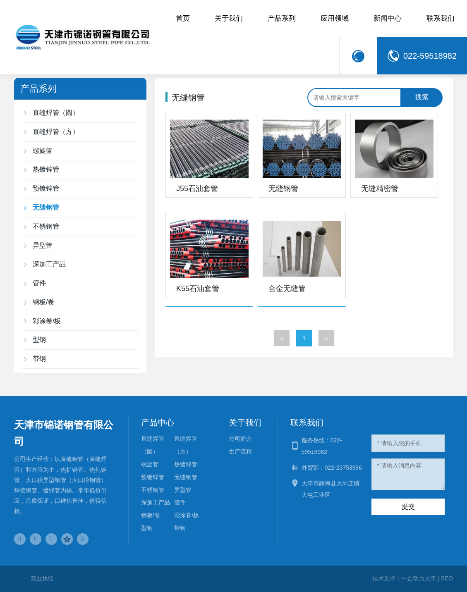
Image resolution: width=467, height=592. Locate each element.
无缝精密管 (379, 188)
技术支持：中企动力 (398, 578)
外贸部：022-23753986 (332, 467)
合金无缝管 (287, 288)
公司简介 (240, 438)
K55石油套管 (197, 288)
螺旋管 (149, 464)
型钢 (147, 528)
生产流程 (240, 451)
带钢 (180, 528)
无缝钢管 (283, 188)
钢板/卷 (150, 515)
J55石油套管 (197, 188)
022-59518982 (430, 55)
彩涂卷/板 (186, 515)
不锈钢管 (152, 490)
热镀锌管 (185, 464)
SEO (447, 578)
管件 (180, 502)
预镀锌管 (152, 477)
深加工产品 (155, 502)
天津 (430, 578)
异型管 (183, 490)
